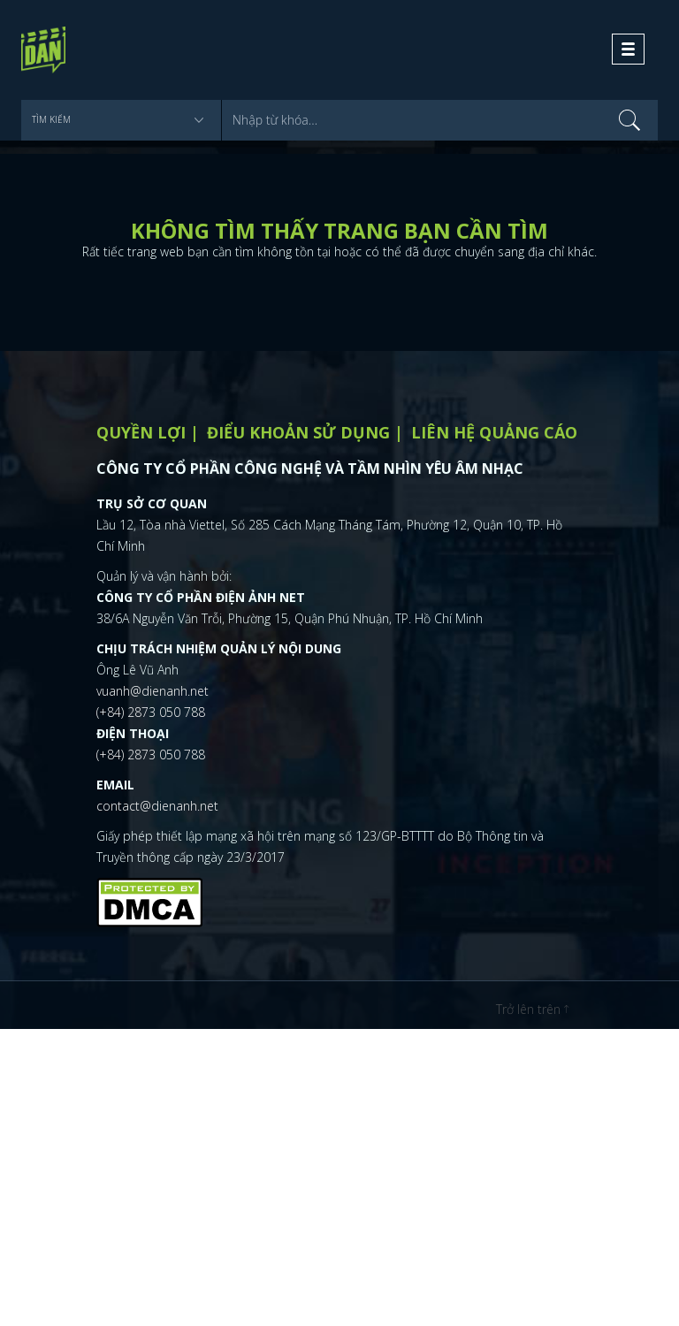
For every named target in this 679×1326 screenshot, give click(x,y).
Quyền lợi (141, 432)
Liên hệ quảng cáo (494, 432)
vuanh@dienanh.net (152, 690)
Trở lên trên (532, 1009)
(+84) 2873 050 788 (150, 712)
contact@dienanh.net (157, 805)
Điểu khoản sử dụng (298, 432)
